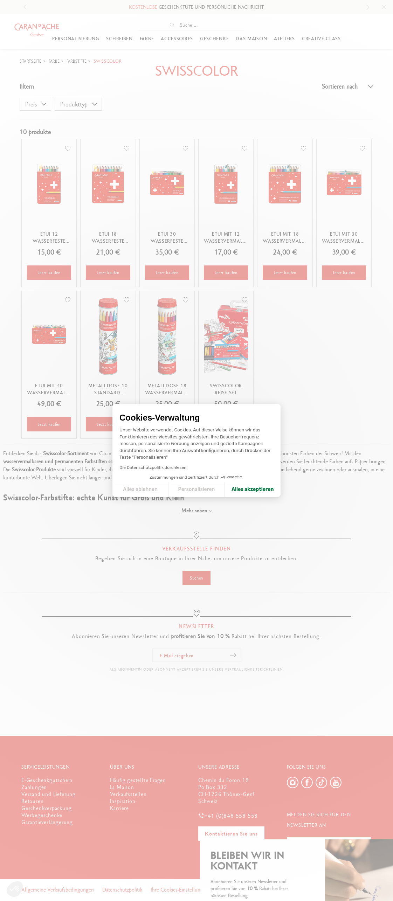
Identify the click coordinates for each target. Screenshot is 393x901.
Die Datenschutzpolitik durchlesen (152, 467)
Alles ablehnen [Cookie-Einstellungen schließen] (140, 489)
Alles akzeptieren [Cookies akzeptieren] (253, 489)
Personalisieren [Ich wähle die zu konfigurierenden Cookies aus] (196, 489)
